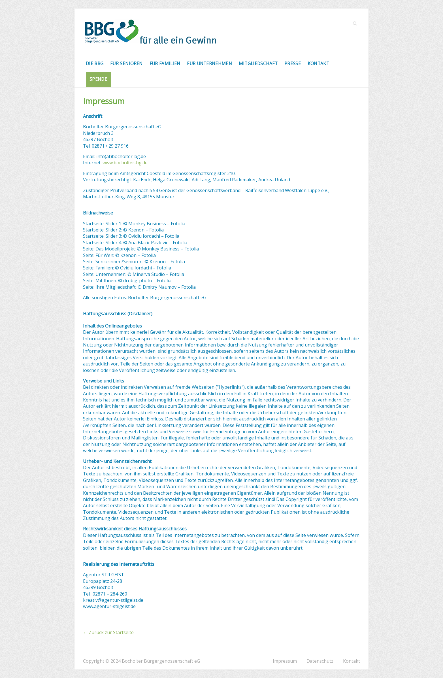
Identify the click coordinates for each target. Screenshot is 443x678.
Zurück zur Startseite (108, 632)
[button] (431, 8)
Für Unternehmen (209, 63)
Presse (292, 63)
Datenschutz (319, 661)
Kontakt (318, 63)
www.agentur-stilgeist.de (109, 606)
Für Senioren (126, 63)
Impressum (285, 661)
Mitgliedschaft (258, 63)
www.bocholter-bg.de (125, 163)
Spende (98, 79)
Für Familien (165, 63)
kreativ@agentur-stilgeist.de (113, 600)
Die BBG (94, 63)
